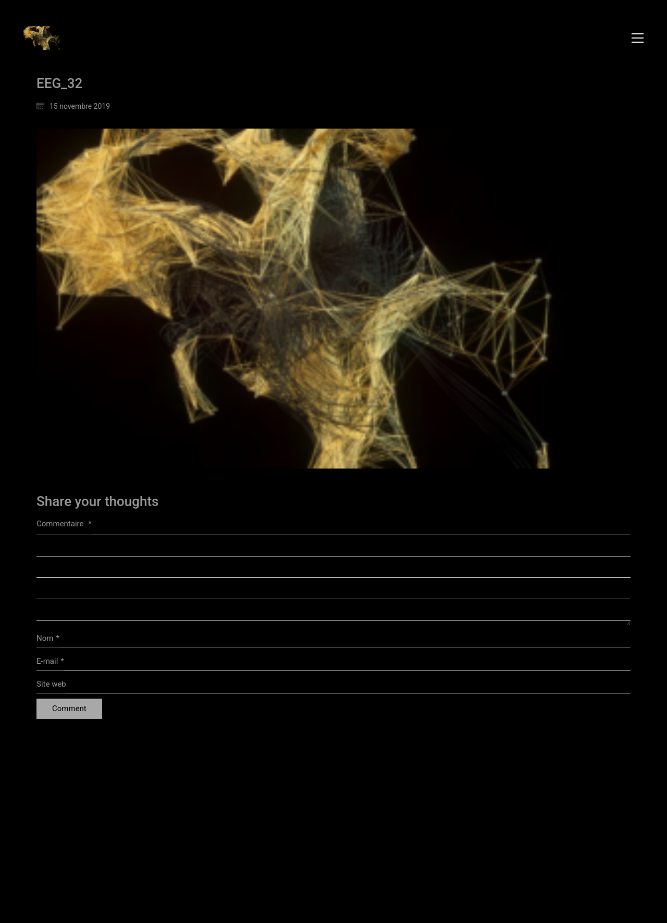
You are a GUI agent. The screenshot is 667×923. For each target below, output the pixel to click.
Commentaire (64, 523)
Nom (47, 639)
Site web (51, 684)
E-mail (50, 661)
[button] (638, 38)
